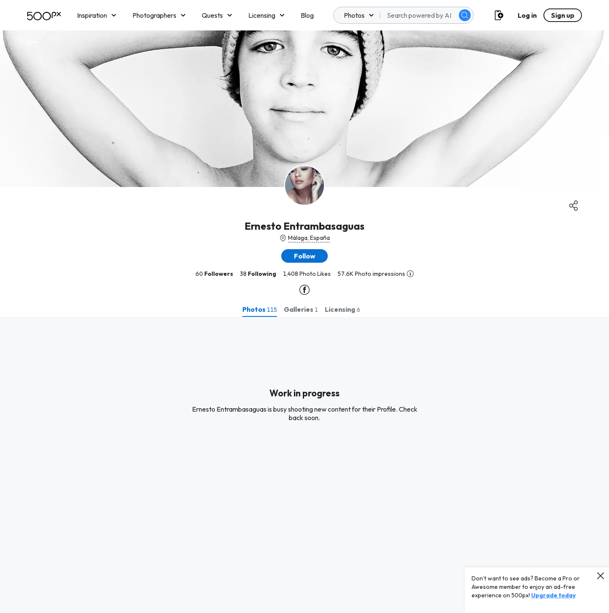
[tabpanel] (304, 465)
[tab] (259, 309)
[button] (304, 256)
